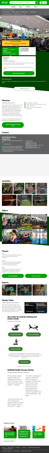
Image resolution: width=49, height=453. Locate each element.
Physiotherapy (33, 11)
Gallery (26, 38)
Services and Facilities (7, 14)
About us (4, 447)
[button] (10, 51)
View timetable (12, 276)
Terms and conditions (7, 451)
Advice (35, 6)
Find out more (36, 276)
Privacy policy (16, 451)
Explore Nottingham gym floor (12, 125)
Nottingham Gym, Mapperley (8, 9)
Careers (24, 447)
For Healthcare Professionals (33, 447)
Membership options (19, 73)
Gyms (20, 6)
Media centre (11, 447)
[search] (23, 2)
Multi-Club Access (17, 14)
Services (28, 6)
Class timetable (6, 11)
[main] (24, 231)
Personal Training (15, 11)
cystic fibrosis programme (8, 120)
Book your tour (24, 89)
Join (24, 14)
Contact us (17, 447)
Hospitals (13, 6)
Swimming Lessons (24, 11)
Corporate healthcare (8, 448)
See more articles (9, 441)
